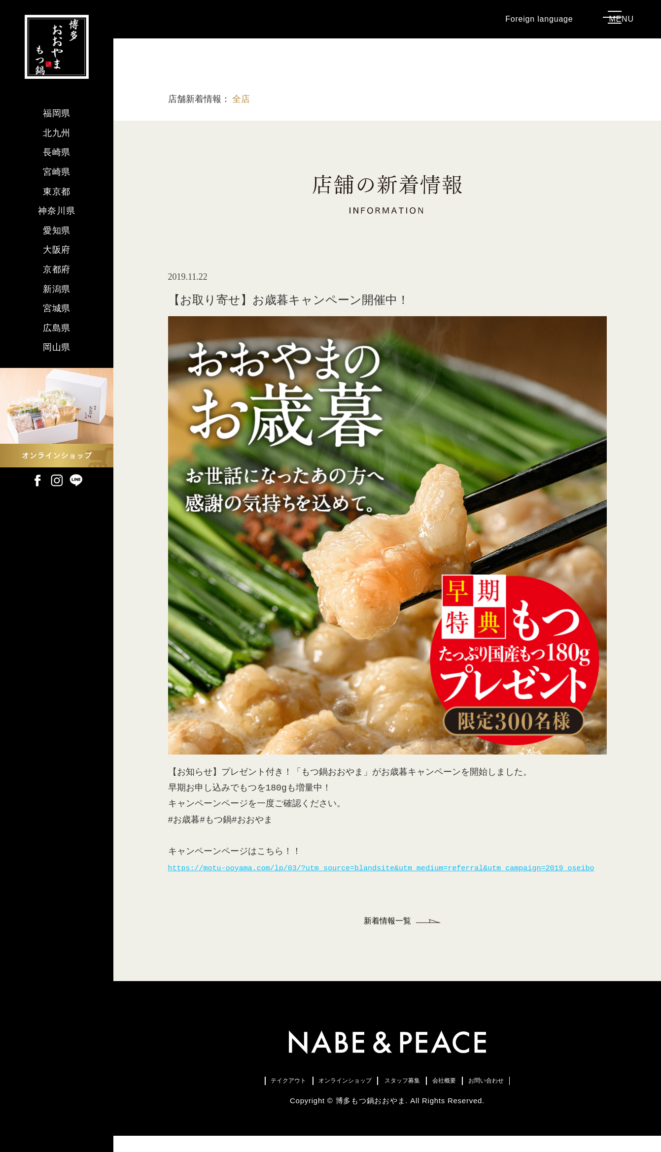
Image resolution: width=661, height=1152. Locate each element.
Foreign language (521, 24)
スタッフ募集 (411, 1094)
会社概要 (477, 1094)
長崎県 (57, 152)
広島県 (57, 328)
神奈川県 (56, 211)
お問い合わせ (544, 1094)
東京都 (57, 192)
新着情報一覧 (387, 931)
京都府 (57, 269)
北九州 (57, 133)
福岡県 (57, 113)
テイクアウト (231, 1094)
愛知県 (57, 230)
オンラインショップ (320, 1094)
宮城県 (57, 308)
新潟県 (57, 289)
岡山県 (57, 347)
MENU (622, 24)
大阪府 (57, 250)
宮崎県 (57, 172)
